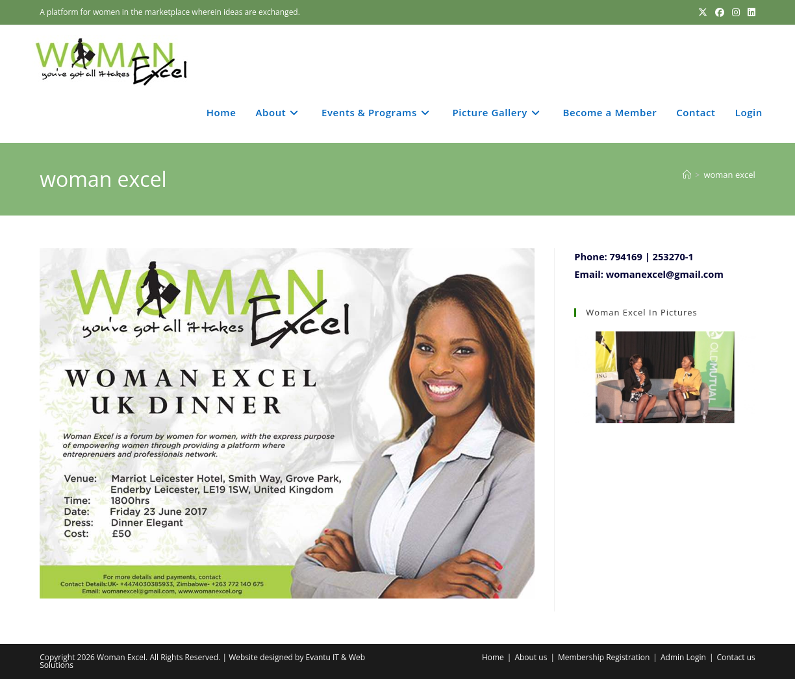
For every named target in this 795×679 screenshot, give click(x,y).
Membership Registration (604, 657)
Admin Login (683, 657)
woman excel (729, 174)
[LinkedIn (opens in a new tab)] (749, 12)
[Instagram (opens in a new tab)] (736, 12)
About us (530, 657)
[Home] (687, 174)
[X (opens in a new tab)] (702, 12)
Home (493, 657)
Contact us (735, 657)
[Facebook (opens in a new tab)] (719, 12)
